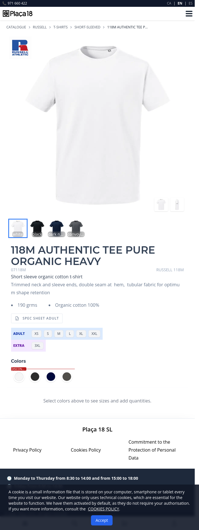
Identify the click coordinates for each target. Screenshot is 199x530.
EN (180, 3)
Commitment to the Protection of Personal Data (152, 450)
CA (169, 3)
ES (190, 3)
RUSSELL (40, 27)
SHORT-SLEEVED (87, 27)
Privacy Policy (27, 450)
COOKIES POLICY (103, 509)
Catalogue (16, 27)
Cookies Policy (86, 450)
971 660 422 (14, 3)
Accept (102, 520)
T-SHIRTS (60, 27)
